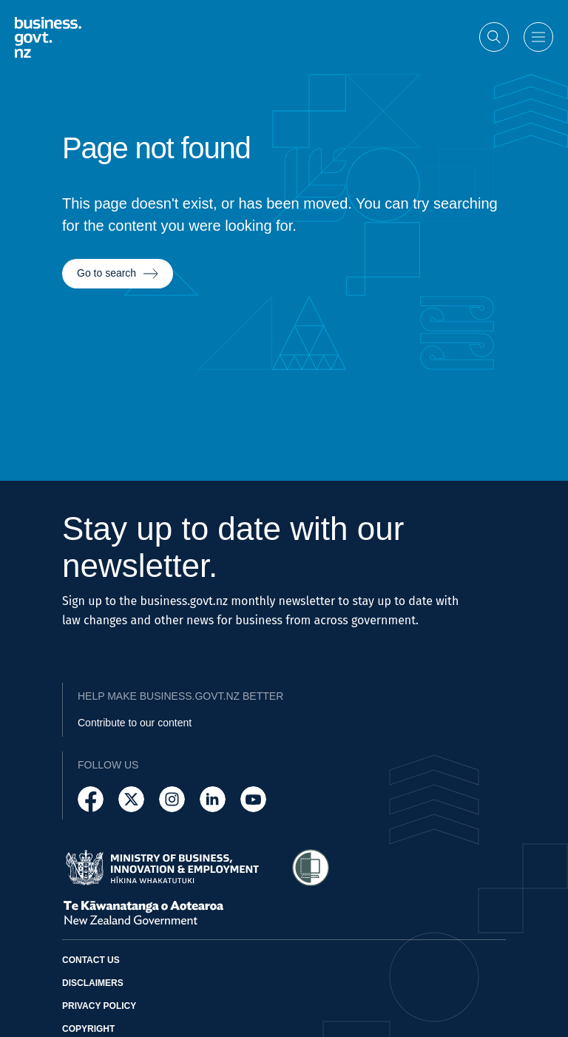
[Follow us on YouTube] (253, 799)
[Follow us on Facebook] (91, 799)
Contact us (91, 960)
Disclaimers (93, 983)
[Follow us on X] (131, 799)
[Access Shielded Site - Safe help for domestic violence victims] (310, 867)
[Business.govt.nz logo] (48, 37)
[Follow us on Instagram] (172, 799)
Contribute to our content (135, 723)
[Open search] (494, 37)
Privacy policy (99, 1006)
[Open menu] (538, 37)
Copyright (88, 1029)
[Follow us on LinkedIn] (213, 799)
